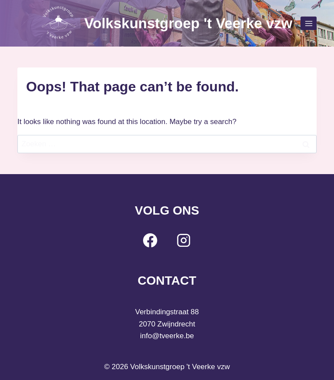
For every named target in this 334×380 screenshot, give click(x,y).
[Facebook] (150, 240)
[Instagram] (184, 240)
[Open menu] (309, 23)
